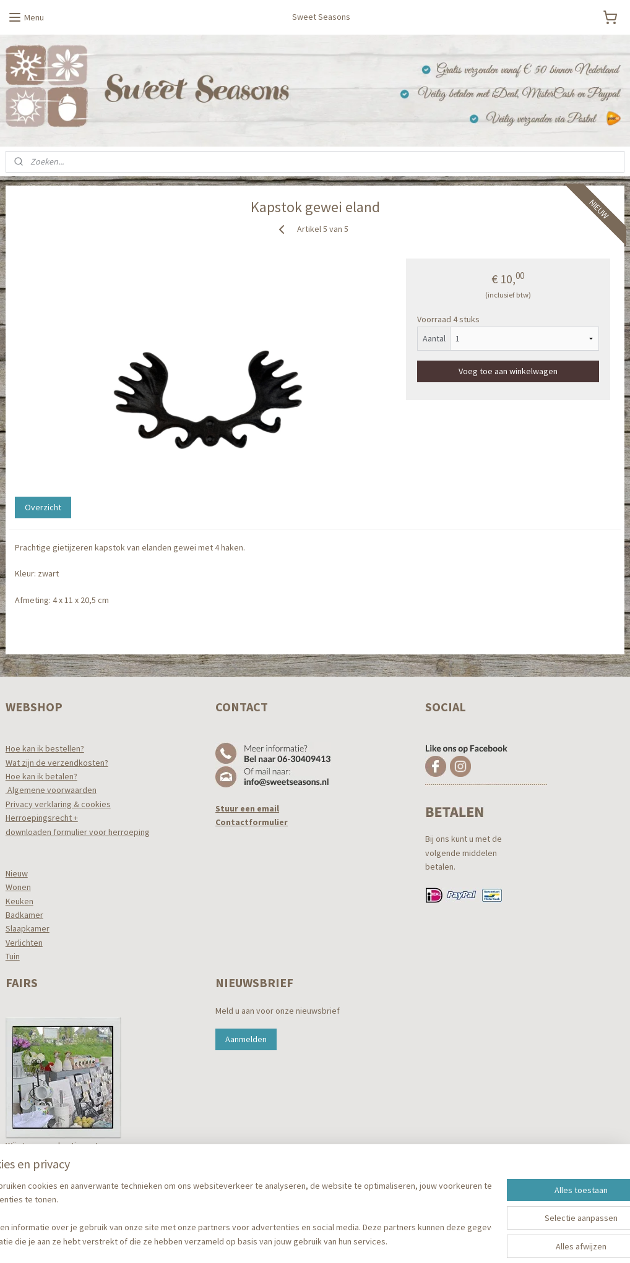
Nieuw (17, 873)
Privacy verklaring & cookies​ (58, 804)
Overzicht (43, 507)
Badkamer (24, 914)
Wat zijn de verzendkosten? (57, 762)
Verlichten (24, 942)
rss (299, 1240)
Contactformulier (251, 822)
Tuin (13, 956)
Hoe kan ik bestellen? (45, 748)
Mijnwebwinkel (425, 1240)
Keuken (19, 901)
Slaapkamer (28, 928)
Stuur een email (247, 808)
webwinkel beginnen (337, 1240)
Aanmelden (246, 1039)
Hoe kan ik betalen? (41, 776)
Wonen (18, 887)
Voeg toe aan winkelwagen (508, 371)
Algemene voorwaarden (51, 789)
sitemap (278, 1240)
